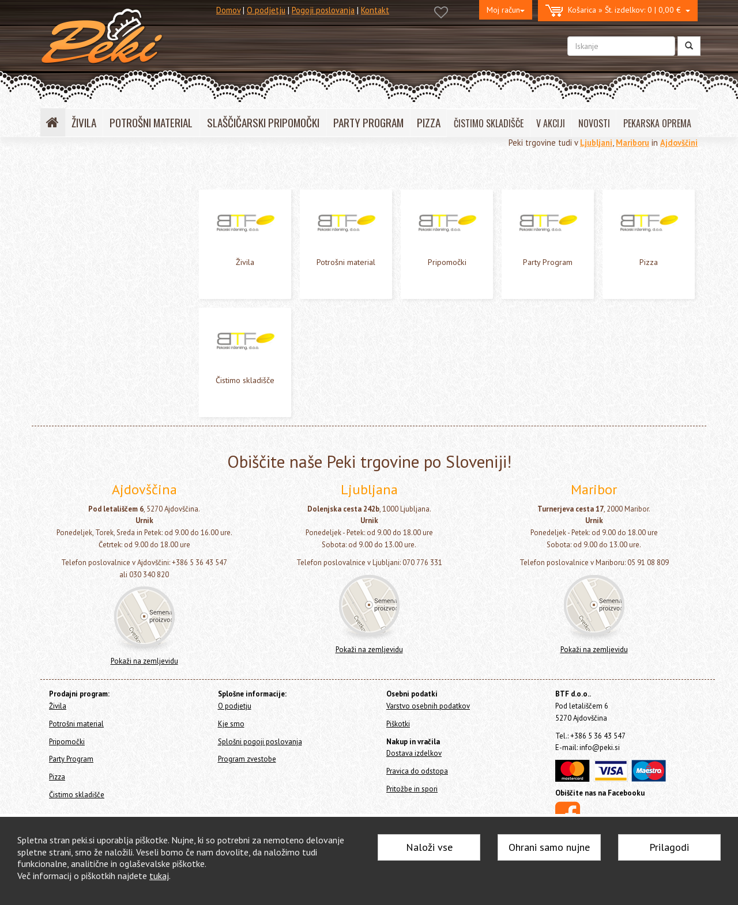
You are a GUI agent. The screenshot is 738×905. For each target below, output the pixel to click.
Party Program (68, 244)
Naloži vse (429, 847)
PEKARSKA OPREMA (657, 123)
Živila (52, 198)
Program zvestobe (247, 759)
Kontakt (375, 10)
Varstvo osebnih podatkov (428, 706)
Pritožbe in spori (412, 789)
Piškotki (398, 724)
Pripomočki (62, 229)
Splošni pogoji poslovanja (260, 742)
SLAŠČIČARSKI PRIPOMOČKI (263, 122)
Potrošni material (73, 214)
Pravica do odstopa (417, 771)
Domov (228, 10)
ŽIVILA (83, 122)
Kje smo (231, 724)
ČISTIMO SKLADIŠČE (489, 123)
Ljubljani (596, 142)
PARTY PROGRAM (368, 122)
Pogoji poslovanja (323, 10)
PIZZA (428, 122)
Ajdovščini (679, 142)
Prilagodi (669, 847)
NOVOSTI (594, 123)
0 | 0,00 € (617, 10)
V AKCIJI (550, 123)
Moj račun (506, 10)
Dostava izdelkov (414, 753)
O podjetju (266, 10)
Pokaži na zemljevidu (144, 661)
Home (64, 173)
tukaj (159, 875)
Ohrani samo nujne (549, 847)
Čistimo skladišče (73, 275)
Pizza (52, 260)
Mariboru (632, 142)
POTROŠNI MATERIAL (151, 122)
